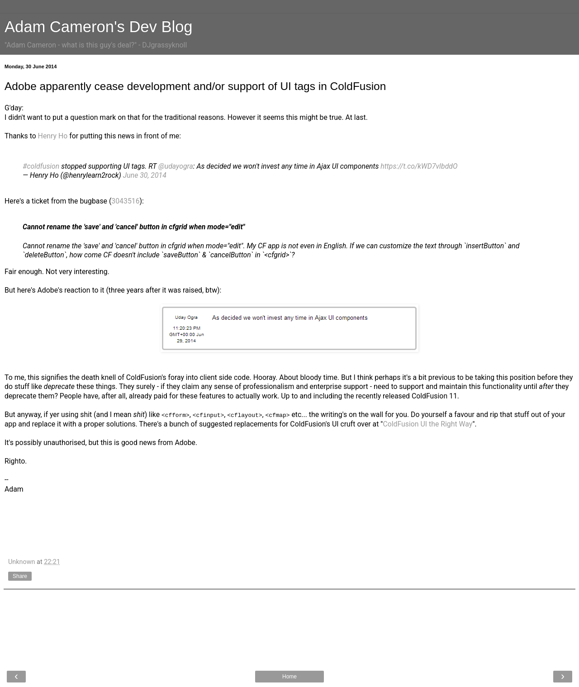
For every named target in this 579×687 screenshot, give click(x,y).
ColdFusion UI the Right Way (427, 424)
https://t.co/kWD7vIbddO (418, 166)
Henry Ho (53, 136)
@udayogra (175, 166)
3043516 (125, 201)
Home (289, 676)
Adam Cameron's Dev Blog (99, 26)
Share (20, 576)
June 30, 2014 (144, 175)
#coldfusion (41, 166)
